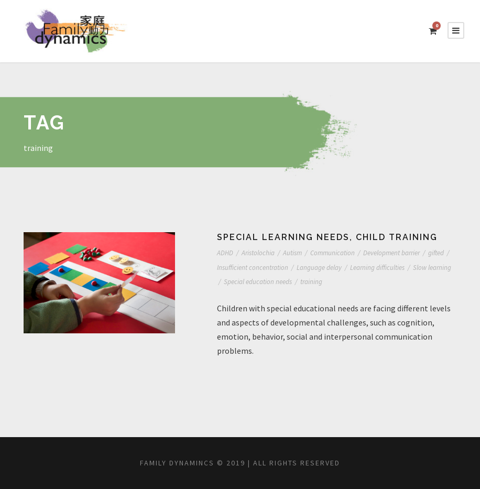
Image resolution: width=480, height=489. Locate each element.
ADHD (226, 253)
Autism (299, 253)
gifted (225, 267)
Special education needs (304, 282)
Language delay (350, 267)
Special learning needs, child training (330, 237)
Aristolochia (262, 253)
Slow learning (237, 282)
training (361, 282)
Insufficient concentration (280, 267)
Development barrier (406, 253)
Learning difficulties (413, 267)
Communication (342, 253)
